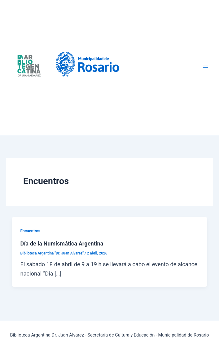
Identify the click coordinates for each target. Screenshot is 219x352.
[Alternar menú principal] (205, 67)
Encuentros (30, 230)
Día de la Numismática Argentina (61, 243)
